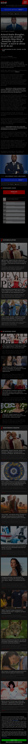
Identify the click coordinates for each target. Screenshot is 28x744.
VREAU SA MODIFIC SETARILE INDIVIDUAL (14, 742)
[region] (14, 728)
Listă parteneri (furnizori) (5, 737)
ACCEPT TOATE (14, 740)
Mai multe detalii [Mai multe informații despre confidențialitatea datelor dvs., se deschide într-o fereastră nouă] (15, 720)
